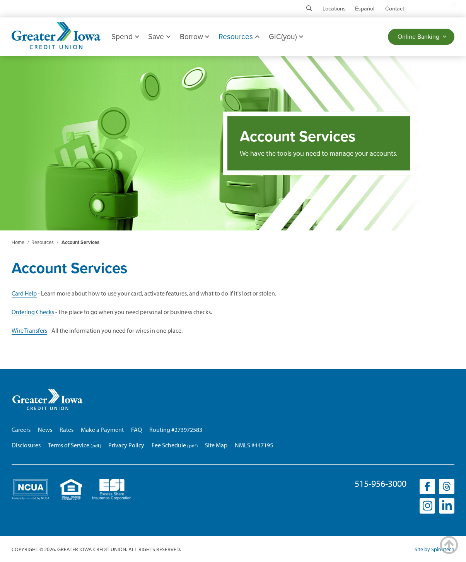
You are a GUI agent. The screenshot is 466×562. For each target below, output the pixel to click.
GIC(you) (286, 36)
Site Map (216, 445)
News (45, 429)
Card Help (24, 293)
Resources (238, 36)
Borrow (194, 36)
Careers (21, 429)
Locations (334, 8)
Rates (66, 429)
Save (159, 36)
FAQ (136, 429)
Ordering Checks (33, 312)
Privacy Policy (126, 445)
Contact (394, 8)
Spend (125, 36)
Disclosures (26, 445)
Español (364, 8)
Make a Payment (102, 429)
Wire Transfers (29, 330)
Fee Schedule (169, 445)
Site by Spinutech (434, 549)
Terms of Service (68, 445)
